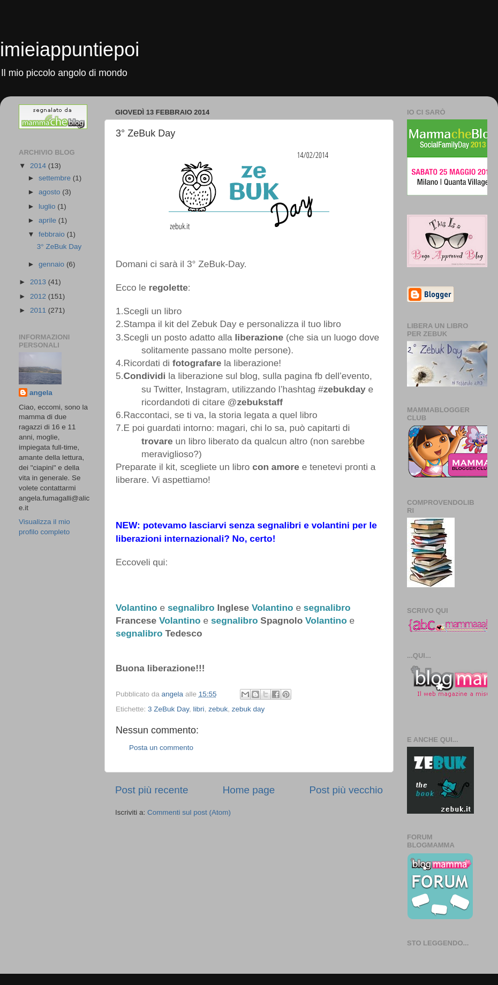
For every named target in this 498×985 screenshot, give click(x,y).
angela (40, 393)
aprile (48, 220)
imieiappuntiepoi (69, 49)
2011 (39, 310)
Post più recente (151, 789)
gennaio (52, 264)
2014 (39, 166)
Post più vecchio (346, 789)
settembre (56, 178)
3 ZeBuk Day (168, 709)
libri (199, 709)
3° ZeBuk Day (59, 247)
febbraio (53, 234)
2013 (39, 282)
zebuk (218, 709)
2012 (39, 296)
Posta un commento (161, 748)
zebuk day (248, 709)
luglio (48, 206)
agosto (50, 192)
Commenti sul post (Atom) (189, 812)
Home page (249, 789)
